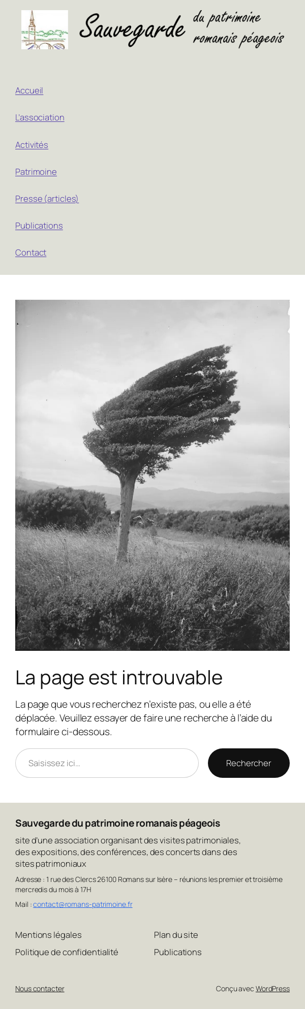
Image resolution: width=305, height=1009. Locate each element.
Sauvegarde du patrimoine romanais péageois (117, 823)
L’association (40, 117)
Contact (30, 252)
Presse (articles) (47, 198)
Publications (39, 225)
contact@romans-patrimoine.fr (82, 904)
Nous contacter (40, 988)
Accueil (29, 90)
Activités (31, 144)
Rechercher (248, 763)
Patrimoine (36, 171)
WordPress (273, 988)
